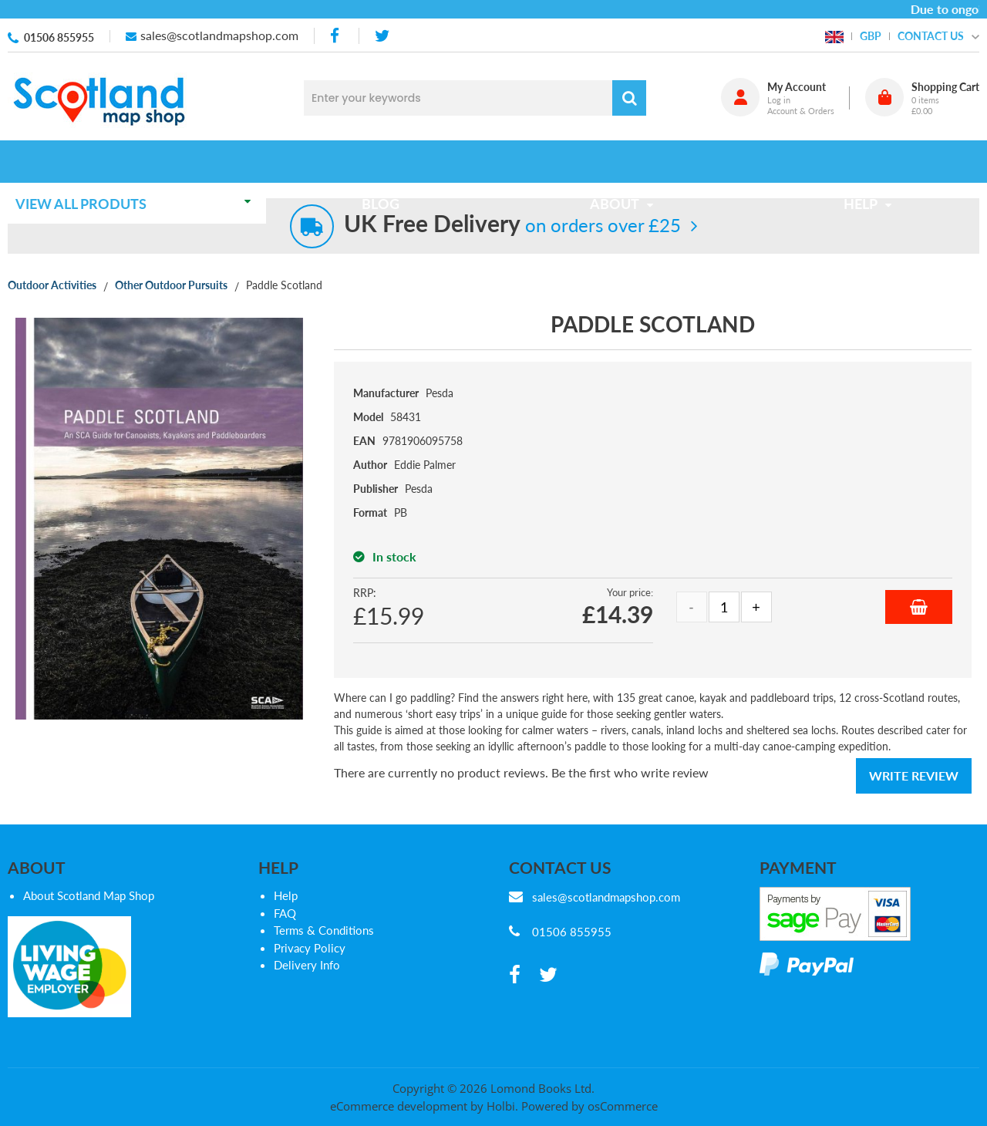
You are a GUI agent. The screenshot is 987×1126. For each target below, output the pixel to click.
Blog (385, 161)
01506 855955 (59, 37)
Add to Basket (918, 607)
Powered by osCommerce (589, 1106)
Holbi (501, 1106)
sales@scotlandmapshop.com (219, 35)
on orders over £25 (512, 225)
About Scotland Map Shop (88, 895)
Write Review (913, 775)
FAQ (285, 913)
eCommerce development (398, 1106)
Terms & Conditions (324, 930)
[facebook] (336, 36)
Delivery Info (307, 965)
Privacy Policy (309, 948)
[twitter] (382, 36)
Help (286, 895)
